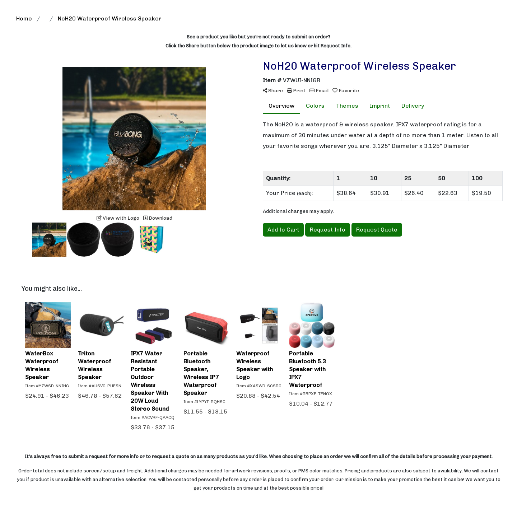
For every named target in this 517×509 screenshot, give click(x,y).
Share (273, 91)
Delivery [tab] (412, 105)
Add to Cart (283, 229)
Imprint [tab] (380, 105)
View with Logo (118, 218)
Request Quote (376, 229)
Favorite (345, 91)
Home (24, 18)
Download (157, 218)
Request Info (327, 229)
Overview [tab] (281, 105)
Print (296, 91)
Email (319, 91)
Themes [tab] (347, 105)
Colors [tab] (315, 105)
